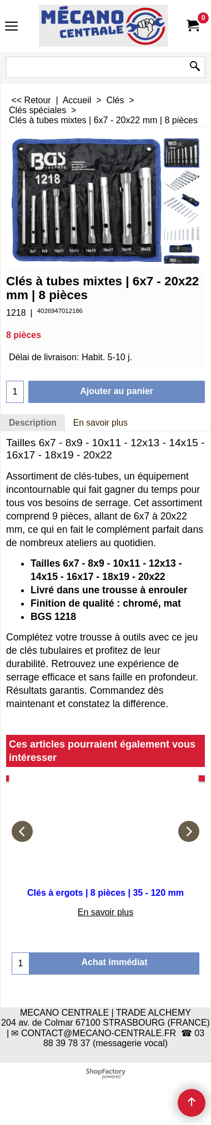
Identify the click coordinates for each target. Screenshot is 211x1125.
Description (33, 422)
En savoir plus (100, 422)
